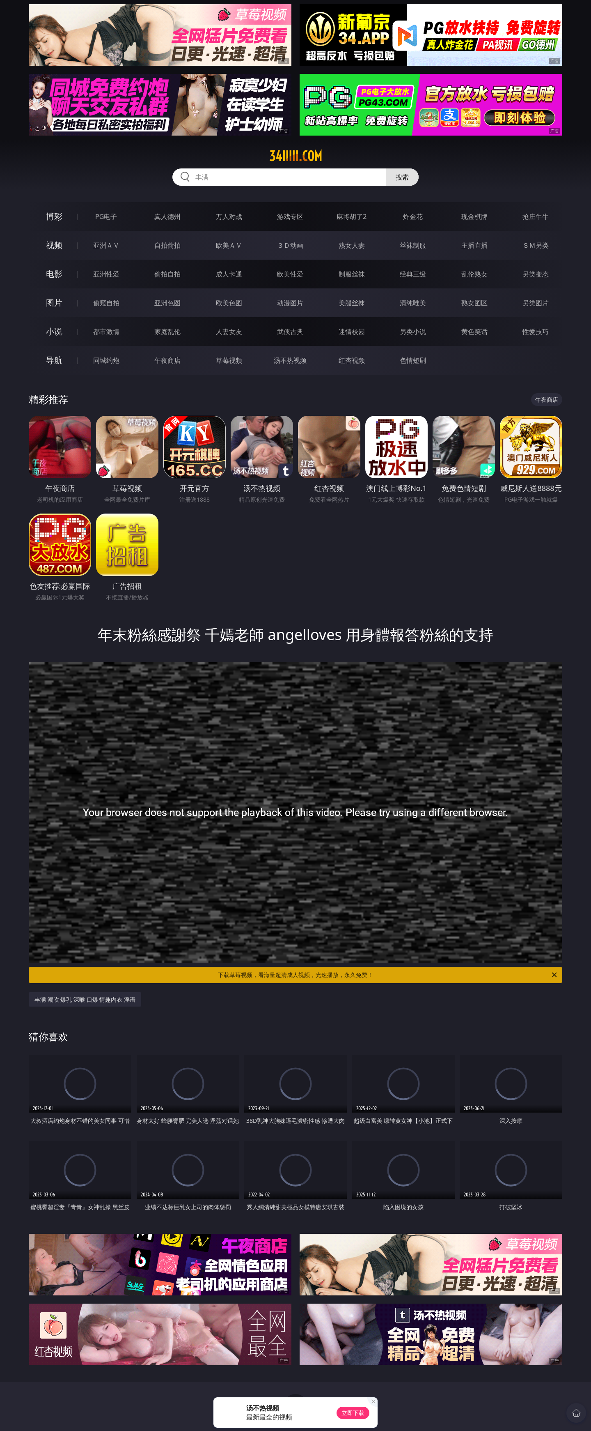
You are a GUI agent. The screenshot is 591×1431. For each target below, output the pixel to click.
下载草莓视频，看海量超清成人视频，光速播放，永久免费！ (388, 975)
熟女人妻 (352, 245)
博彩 (54, 216)
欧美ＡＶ (229, 245)
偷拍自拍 (167, 274)
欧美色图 (229, 302)
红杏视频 (352, 360)
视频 (54, 245)
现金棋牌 (474, 216)
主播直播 (474, 245)
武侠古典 (290, 331)
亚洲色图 (167, 302)
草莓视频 (229, 360)
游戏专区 (290, 216)
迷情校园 (352, 331)
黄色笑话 (474, 331)
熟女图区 (474, 302)
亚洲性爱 (106, 274)
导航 (54, 360)
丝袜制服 (413, 245)
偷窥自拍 (106, 302)
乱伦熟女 (474, 274)
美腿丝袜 (352, 302)
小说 (54, 331)
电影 (54, 273)
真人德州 (167, 216)
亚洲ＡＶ (106, 245)
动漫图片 (290, 302)
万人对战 (229, 216)
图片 (54, 302)
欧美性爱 (290, 274)
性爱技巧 (535, 331)
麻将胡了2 (352, 216)
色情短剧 (413, 360)
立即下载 (352, 1413)
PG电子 (106, 216)
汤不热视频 (290, 360)
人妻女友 (229, 331)
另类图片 (535, 302)
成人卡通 (229, 274)
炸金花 (413, 216)
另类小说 (413, 331)
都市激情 (106, 331)
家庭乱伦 (167, 331)
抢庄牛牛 (535, 216)
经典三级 (413, 274)
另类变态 (535, 274)
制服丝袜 (352, 274)
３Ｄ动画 (290, 245)
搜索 (402, 177)
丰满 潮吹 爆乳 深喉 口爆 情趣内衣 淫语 (84, 999)
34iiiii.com (295, 156)
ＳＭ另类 (535, 245)
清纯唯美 (413, 302)
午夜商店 (167, 360)
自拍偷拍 (167, 245)
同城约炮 (106, 360)
